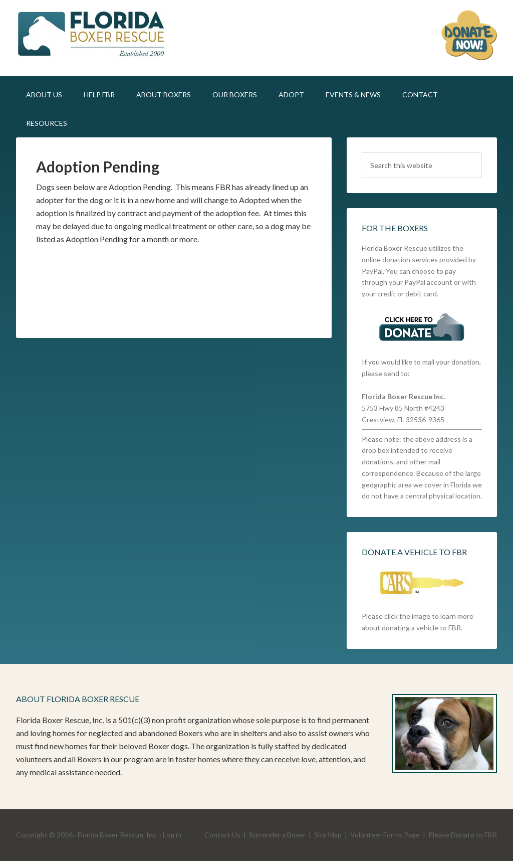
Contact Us (222, 834)
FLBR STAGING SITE (101, 35)
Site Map (328, 834)
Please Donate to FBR (462, 834)
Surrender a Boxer (277, 834)
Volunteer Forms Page (385, 834)
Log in (172, 834)
